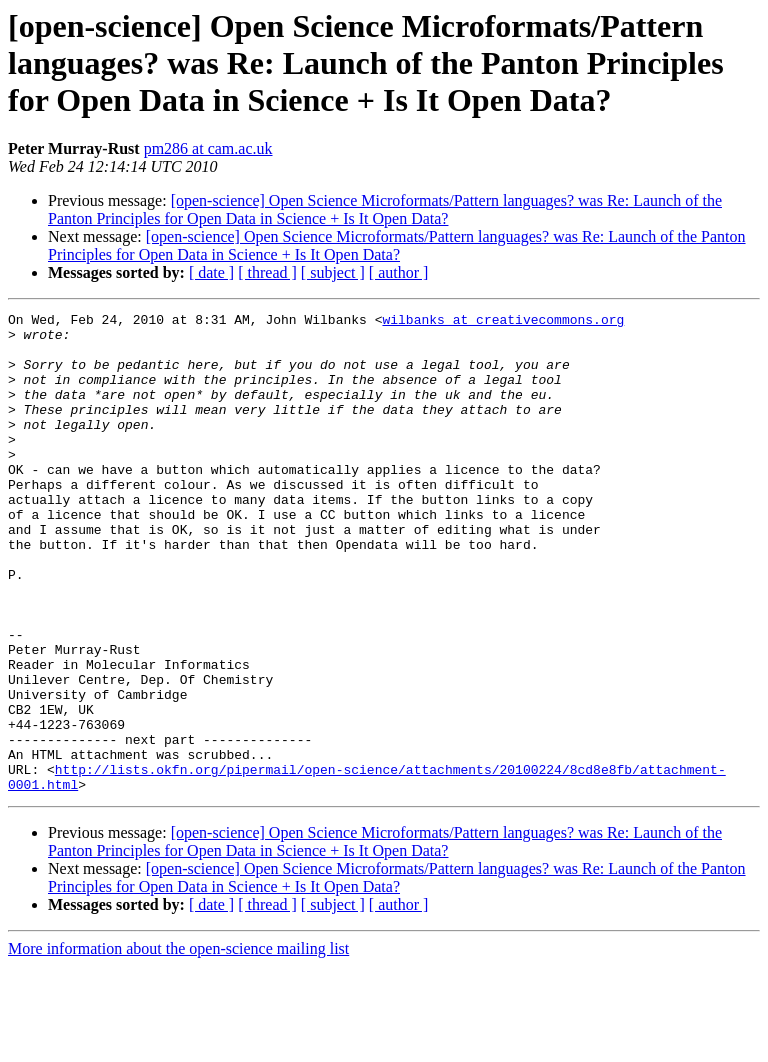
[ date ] (211, 272)
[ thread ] (267, 272)
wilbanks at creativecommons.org (503, 322)
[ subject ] (333, 272)
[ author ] (399, 272)
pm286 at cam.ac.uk (208, 148)
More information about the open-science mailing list (178, 1044)
